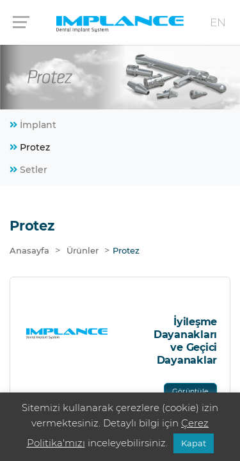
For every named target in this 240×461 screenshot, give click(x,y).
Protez (30, 147)
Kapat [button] (193, 443)
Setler (28, 169)
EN (218, 22)
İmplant (33, 125)
